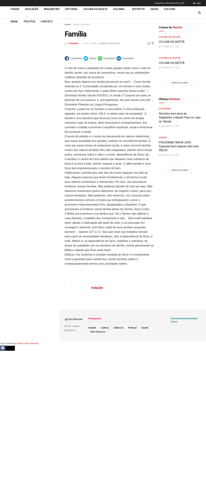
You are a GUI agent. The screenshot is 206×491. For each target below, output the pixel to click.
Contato (46, 21)
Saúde (154, 9)
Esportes (138, 9)
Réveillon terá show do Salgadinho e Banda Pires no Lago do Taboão (180, 117)
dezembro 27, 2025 (169, 46)
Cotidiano (165, 109)
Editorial (8, 104)
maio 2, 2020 (89, 43)
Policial (132, 327)
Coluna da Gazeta (13, 110)
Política (29, 21)
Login (197, 3)
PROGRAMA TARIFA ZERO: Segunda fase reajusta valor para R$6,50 (179, 146)
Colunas (118, 9)
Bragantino (52, 9)
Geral (14, 21)
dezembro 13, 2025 (169, 67)
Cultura (169, 9)
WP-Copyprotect (31, 343)
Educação (9, 97)
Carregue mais (29, 63)
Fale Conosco (97, 331)
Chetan (19, 343)
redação (73, 43)
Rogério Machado (110, 43)
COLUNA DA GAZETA (172, 41)
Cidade (7, 90)
